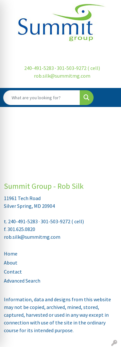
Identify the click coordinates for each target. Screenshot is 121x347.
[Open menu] (108, 97)
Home (10, 253)
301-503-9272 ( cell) (78, 68)
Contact (13, 271)
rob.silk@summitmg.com (62, 75)
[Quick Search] (41, 97)
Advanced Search (22, 280)
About (10, 262)
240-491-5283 (39, 68)
